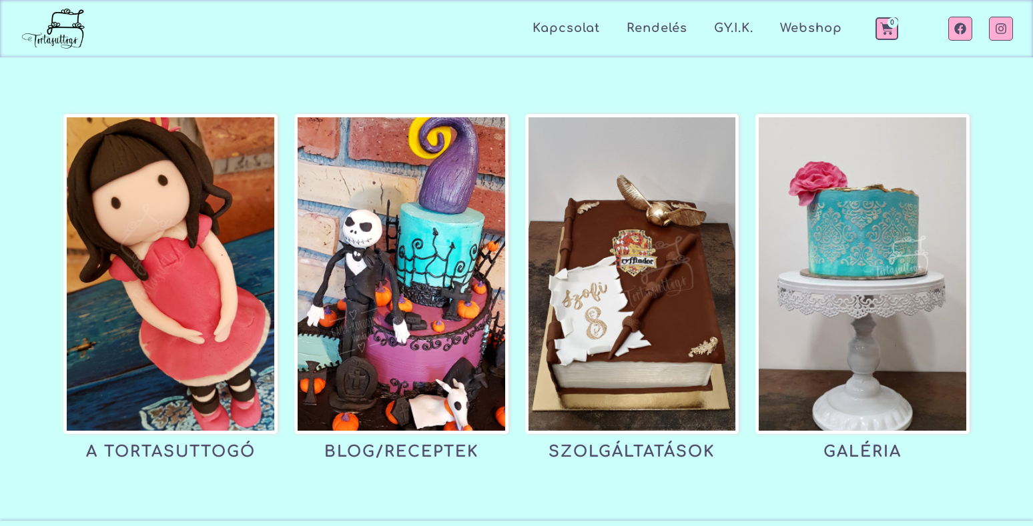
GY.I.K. (733, 28)
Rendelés (657, 28)
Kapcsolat (566, 28)
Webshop (811, 28)
